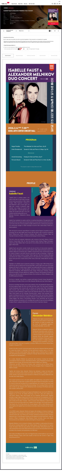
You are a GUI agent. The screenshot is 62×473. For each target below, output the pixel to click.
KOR (59, 1)
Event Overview (8, 55)
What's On (21, 30)
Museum (25, 3)
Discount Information (19, 55)
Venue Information (43, 55)
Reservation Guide (54, 55)
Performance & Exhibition (9, 31)
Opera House (14, 3)
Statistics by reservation (31, 55)
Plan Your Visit (32, 3)
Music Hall (20, 3)
